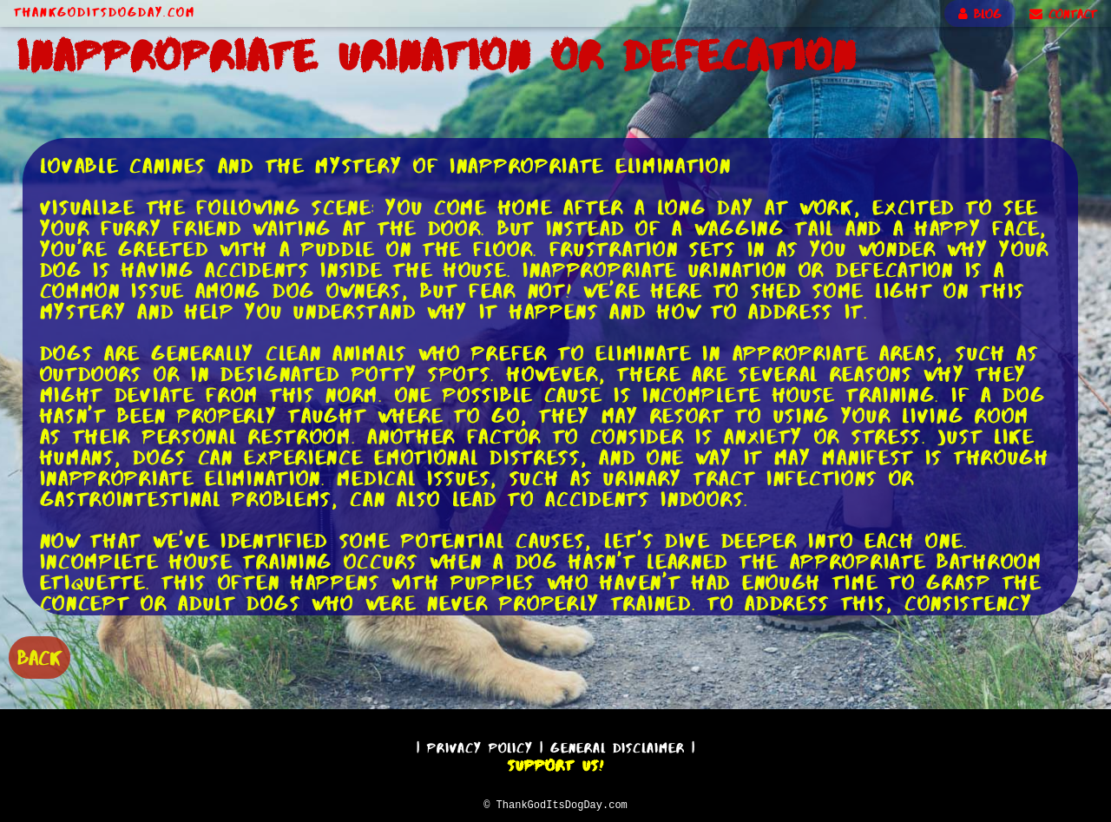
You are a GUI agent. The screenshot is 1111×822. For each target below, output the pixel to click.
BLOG (980, 14)
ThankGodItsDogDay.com (104, 12)
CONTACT (1063, 14)
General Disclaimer (617, 745)
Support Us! (555, 763)
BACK (39, 655)
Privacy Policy (480, 745)
